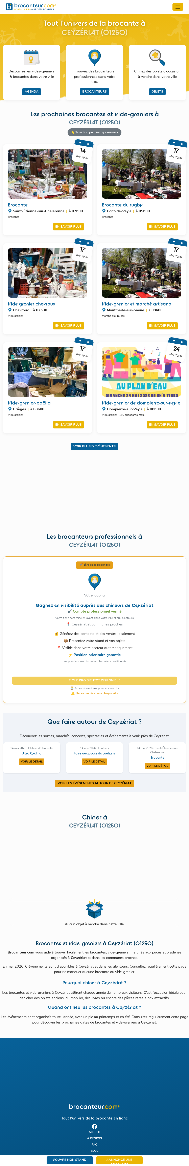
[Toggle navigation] (177, 7)
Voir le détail (32, 761)
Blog (94, 1151)
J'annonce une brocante (119, 1161)
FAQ (94, 1144)
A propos (94, 1138)
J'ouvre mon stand (69, 1160)
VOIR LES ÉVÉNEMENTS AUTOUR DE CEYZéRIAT (95, 783)
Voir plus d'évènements (94, 446)
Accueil (94, 1132)
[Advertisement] (94, 494)
